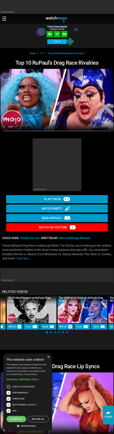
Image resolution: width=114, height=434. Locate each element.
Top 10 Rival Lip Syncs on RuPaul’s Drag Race (81, 299)
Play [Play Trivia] (31, 327)
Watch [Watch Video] (14, 327)
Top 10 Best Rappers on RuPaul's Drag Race (29, 299)
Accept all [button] (16, 419)
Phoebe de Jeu (30, 238)
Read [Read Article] (48, 327)
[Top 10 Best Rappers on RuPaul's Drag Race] (31, 309)
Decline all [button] (38, 419)
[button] (47, 332)
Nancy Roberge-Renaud (74, 238)
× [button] (48, 357)
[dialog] (27, 392)
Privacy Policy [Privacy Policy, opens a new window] (30, 374)
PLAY (57, 41)
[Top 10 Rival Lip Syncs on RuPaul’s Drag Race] (82, 309)
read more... (24, 258)
